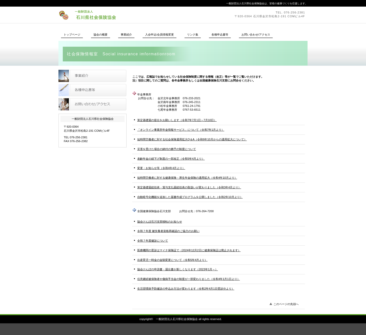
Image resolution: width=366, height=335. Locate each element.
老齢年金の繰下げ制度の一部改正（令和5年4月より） (171, 158)
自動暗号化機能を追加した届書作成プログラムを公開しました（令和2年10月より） (190, 196)
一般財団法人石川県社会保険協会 (128, 15)
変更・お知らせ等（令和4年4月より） (161, 168)
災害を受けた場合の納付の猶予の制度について (166, 148)
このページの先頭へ (286, 304)
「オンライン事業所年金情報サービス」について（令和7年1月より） (180, 129)
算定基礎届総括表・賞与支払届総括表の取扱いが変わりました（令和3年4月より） (189, 187)
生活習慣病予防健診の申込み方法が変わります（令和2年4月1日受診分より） (185, 288)
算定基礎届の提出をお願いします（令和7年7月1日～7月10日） (177, 120)
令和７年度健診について (152, 240)
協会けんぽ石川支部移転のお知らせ (159, 221)
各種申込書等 (92, 90)
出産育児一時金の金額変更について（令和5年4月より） (172, 259)
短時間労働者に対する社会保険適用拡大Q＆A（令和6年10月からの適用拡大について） (192, 139)
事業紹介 (92, 76)
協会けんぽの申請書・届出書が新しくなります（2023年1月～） (177, 269)
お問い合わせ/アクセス (92, 104)
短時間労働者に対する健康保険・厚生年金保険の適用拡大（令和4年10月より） (187, 177)
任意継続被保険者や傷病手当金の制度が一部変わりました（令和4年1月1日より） (188, 278)
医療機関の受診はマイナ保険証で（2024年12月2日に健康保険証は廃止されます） (189, 250)
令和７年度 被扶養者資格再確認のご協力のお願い (168, 230)
